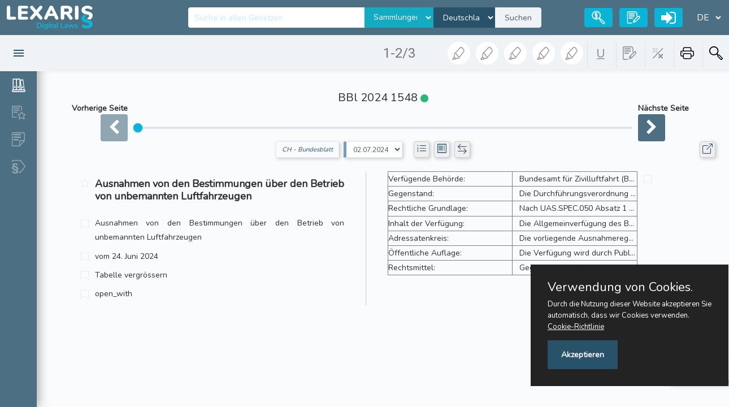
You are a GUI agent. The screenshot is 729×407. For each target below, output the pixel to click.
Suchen (518, 17)
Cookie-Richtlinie (576, 327)
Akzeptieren (582, 354)
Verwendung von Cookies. (620, 287)
